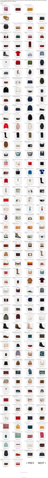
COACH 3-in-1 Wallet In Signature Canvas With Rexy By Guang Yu (29, 332)
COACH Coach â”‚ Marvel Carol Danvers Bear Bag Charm (41, 205)
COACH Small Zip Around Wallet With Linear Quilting (41, 296)
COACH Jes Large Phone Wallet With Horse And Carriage (5, 196)
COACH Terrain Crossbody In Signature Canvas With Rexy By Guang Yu (17, 341)
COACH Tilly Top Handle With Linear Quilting (5, 277)
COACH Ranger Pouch (27, 422)
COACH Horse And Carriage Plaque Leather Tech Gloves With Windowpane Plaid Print (41, 96)
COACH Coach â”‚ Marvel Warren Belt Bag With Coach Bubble (41, 196)
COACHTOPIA (16, 0)
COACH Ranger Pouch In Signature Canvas (41, 413)
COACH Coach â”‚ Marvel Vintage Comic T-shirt (29, 178)
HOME (1, 0)
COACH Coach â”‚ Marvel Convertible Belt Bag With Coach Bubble (29, 141)
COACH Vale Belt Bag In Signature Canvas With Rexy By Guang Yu (17, 396)
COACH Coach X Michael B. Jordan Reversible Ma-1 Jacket (17, 59)
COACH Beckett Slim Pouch (15, 413)
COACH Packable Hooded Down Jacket (5, 313)
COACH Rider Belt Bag (39, 41)
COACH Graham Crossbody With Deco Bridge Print (5, 69)
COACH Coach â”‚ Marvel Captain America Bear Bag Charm (29, 205)
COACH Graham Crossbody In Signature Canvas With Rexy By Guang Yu (17, 332)
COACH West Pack (26, 368)
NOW (6, 12)
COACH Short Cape (26, 277)
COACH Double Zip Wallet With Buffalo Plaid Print (29, 14)
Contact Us (26, 472)
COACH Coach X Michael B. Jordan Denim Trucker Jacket (41, 50)
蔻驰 (3, 1)
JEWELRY (29, 0)
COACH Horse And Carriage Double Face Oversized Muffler (41, 69)
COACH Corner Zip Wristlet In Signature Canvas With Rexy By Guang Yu (41, 396)
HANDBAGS (26, 0)
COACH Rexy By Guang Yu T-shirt (4, 386)
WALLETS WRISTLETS (44, 0)
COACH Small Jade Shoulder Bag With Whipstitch (40, 223)
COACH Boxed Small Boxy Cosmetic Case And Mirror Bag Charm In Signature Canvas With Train (5, 15)
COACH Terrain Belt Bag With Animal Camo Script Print (5, 459)
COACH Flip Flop (26, 286)
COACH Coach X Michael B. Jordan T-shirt (17, 50)
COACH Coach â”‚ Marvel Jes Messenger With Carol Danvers (30, 187)
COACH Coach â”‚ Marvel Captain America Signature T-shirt (41, 169)
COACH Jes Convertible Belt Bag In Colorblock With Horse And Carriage (4, 205)
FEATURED (21, 0)
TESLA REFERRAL (14, 1)
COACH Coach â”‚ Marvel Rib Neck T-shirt (17, 177)
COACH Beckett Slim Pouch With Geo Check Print (29, 414)
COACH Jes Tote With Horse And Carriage (17, 168)
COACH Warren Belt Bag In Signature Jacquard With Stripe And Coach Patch (29, 87)
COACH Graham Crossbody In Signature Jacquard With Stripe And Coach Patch (17, 305)
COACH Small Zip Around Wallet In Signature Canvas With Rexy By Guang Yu (5, 341)
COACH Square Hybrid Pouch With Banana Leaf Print (29, 405)
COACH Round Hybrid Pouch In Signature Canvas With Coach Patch (5, 414)
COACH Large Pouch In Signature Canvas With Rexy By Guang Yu (41, 332)
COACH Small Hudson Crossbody (4, 359)
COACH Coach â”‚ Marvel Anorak (40, 150)
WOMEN (1, 1)
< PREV (30, 462)
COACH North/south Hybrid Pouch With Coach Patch (17, 278)
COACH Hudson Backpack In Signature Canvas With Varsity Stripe (5, 23)
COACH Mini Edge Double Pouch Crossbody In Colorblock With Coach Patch (17, 96)
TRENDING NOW (40, 0)
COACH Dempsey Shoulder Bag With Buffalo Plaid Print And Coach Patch (5, 32)
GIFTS (24, 0)
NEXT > (42, 462)
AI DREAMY (10, 1)
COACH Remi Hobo (38, 359)
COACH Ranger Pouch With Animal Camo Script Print (41, 441)
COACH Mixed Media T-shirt (39, 277)
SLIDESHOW (7, 1)
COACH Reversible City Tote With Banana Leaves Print (17, 187)
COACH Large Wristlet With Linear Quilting (41, 313)
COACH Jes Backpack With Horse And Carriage (29, 169)
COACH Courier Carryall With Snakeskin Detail (6, 150)
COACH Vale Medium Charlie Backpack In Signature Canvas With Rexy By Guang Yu (17, 359)
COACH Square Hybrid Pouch (40, 304)
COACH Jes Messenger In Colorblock (4, 168)
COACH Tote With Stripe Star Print (4, 159)
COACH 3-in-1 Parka (38, 77)
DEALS (19, 0)
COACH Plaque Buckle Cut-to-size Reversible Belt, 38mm (41, 105)
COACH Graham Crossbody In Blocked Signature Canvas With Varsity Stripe (29, 305)
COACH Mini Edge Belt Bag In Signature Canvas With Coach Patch (5, 78)
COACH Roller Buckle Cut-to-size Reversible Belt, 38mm (17, 450)
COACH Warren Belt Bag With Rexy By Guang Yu (29, 341)
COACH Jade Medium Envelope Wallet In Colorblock (41, 232)
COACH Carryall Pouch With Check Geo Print (41, 368)
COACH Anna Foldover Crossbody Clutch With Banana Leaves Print (17, 223)
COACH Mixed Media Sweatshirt (16, 313)
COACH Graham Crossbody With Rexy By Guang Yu (29, 387)
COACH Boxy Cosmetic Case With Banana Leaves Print (29, 223)
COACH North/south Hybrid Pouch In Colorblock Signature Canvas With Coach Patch (41, 405)
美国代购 (5, 1)
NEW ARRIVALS (33, 0)
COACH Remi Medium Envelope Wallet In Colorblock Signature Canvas (29, 450)
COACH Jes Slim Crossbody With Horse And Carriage (17, 159)
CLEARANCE (9, 0)
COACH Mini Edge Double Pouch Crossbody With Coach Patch (17, 105)
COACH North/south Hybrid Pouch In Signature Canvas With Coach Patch (5, 350)
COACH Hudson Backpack (27, 95)
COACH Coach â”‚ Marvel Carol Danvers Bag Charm (17, 69)
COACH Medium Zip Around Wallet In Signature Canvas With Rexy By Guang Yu (5, 377)
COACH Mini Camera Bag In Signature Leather (42, 422)
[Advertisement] (42, 8)
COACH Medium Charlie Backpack (16, 422)
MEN (31, 0)
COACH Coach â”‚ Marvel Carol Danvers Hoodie (5, 178)
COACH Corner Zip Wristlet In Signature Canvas (5, 296)
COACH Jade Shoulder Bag (3, 259)
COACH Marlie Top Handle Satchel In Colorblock (28, 32)
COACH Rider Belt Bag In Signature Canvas (5, 41)
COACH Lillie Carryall (27, 50)
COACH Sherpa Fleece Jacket (4, 86)
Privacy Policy (23, 472)
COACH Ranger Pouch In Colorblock (16, 404)
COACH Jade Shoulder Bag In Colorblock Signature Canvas (17, 241)
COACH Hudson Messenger (27, 77)
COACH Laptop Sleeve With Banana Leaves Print (17, 214)
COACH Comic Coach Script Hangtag (4, 186)
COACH (3, 0)
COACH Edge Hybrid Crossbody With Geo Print (41, 87)
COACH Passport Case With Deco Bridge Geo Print (41, 350)
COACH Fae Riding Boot (39, 177)
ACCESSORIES (5, 0)
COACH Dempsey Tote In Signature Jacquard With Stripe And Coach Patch (29, 241)
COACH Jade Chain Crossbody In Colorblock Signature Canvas (5, 241)
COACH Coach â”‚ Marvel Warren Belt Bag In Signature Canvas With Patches (17, 205)
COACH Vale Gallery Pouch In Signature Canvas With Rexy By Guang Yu (29, 396)
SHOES (36, 0)
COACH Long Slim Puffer (39, 59)
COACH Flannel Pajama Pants (28, 41)
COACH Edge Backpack (3, 104)
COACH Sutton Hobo (27, 268)
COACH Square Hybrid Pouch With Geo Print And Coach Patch (29, 296)
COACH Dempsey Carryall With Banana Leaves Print (5, 223)
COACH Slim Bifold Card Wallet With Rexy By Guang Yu (5, 396)
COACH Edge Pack (26, 68)
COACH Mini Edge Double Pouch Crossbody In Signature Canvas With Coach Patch (17, 78)
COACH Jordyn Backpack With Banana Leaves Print (6, 250)
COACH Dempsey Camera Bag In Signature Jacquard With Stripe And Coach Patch (29, 214)
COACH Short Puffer (14, 86)
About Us (21, 472)
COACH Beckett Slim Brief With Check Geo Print (41, 450)
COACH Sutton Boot (14, 268)
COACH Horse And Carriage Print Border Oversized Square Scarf (5, 423)
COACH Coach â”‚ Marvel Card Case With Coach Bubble (41, 187)
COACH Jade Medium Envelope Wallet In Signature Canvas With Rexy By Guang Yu (5, 368)
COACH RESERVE (13, 0)
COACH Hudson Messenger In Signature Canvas (41, 14)
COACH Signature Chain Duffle (16, 150)
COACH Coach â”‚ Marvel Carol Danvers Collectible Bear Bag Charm (5, 214)
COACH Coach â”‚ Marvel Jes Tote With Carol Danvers (29, 196)
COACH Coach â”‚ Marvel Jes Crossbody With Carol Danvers (17, 196)
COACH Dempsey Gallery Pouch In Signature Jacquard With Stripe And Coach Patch (17, 250)
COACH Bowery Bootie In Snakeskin (4, 50)
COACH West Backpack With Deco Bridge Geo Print (41, 287)
